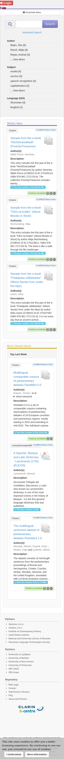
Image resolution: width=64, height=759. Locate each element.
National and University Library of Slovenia (29, 638)
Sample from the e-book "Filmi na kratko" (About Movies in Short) (25, 211)
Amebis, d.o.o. (16, 628)
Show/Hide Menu (32, 12)
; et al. (32, 395)
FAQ (11, 695)
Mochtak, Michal (22, 546)
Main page (14, 684)
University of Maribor (19, 658)
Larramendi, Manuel (24, 473)
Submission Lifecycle (19, 692)
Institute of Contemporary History (25, 631)
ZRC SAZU (14, 669)
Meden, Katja (20, 549)
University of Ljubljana (20, 654)
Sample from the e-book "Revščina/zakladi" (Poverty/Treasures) (25, 142)
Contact (12, 688)
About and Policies (18, 699)
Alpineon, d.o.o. (16, 624)
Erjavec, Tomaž (21, 393)
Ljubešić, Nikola (41, 549)
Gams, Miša (16, 294)
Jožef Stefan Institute (19, 635)
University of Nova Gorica (21, 661)
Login (5, 3)
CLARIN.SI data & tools (46, 130)
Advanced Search (32, 32)
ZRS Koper (14, 672)
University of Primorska (20, 665)
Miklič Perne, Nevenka (22, 154)
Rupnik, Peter (40, 546)
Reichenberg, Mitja (20, 224)
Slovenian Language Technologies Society (29, 642)
